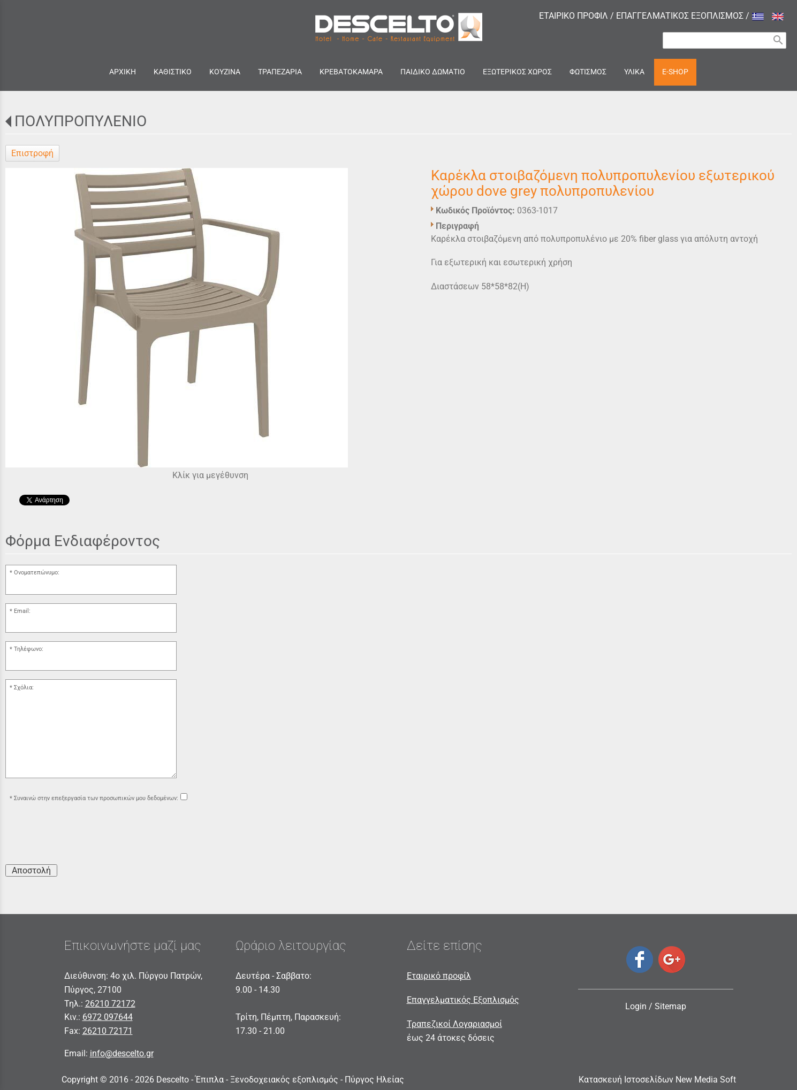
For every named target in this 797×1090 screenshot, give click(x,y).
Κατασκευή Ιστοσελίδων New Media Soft (657, 1079)
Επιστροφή (32, 153)
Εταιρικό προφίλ (439, 976)
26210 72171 (107, 1031)
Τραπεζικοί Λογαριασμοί (454, 1024)
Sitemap (670, 1006)
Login (636, 1006)
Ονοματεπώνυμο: (36, 572)
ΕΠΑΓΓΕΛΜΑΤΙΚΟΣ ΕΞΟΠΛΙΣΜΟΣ (679, 16)
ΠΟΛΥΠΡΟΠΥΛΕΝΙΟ (80, 121)
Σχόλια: (24, 687)
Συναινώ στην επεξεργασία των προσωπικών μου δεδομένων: (96, 798)
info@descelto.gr (122, 1053)
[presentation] (86, 835)
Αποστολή (31, 870)
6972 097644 (107, 1017)
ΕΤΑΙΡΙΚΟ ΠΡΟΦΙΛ (573, 16)
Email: (22, 611)
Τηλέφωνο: (28, 649)
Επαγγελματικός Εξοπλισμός (463, 1000)
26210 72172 (110, 1004)
